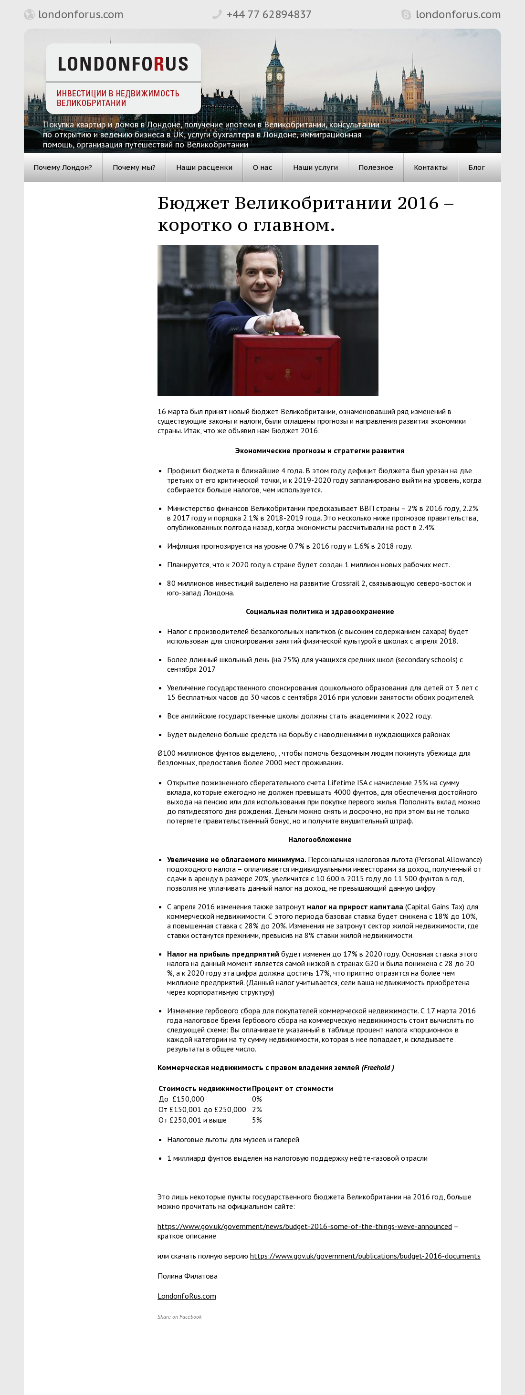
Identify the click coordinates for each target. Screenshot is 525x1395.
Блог (476, 167)
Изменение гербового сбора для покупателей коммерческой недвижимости (292, 1010)
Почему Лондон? (62, 167)
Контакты (431, 167)
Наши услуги (315, 167)
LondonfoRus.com (187, 1296)
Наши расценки (204, 167)
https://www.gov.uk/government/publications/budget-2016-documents (365, 1255)
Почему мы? (134, 167)
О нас (263, 167)
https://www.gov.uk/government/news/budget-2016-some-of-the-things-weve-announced (305, 1226)
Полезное (375, 167)
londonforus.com (81, 14)
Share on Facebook (179, 1316)
